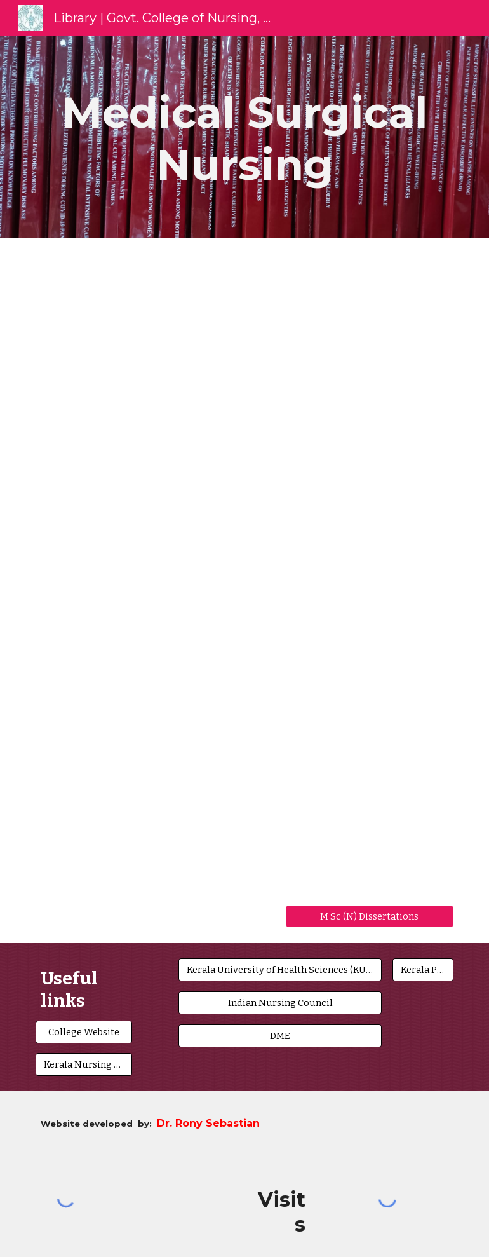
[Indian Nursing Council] (280, 1002)
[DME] (280, 1035)
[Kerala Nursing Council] (83, 1064)
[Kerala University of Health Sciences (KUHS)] (280, 969)
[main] (244, 136)
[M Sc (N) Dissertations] (369, 916)
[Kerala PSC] (422, 969)
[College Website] (83, 1032)
